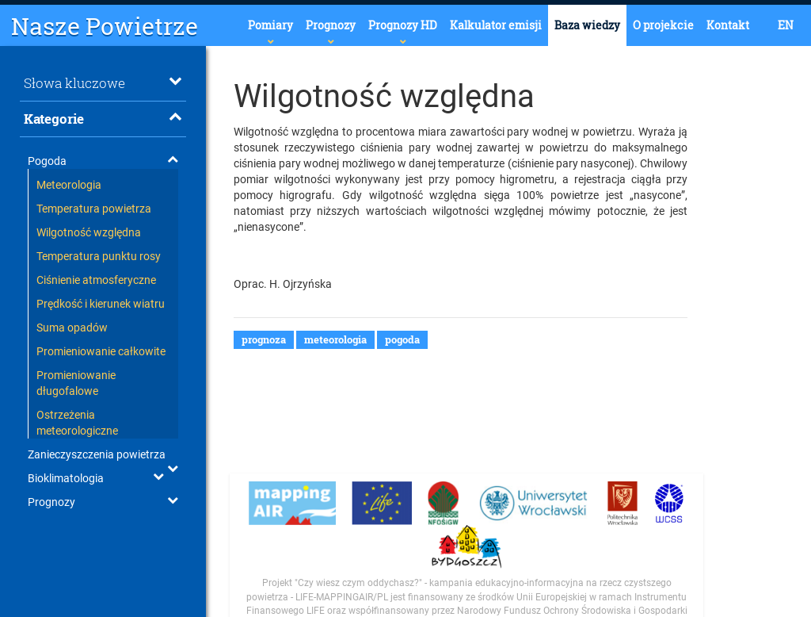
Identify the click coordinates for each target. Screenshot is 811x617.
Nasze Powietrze (104, 25)
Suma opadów (72, 327)
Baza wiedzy (587, 25)
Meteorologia (68, 184)
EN (786, 25)
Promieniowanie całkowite (101, 351)
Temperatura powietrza (93, 208)
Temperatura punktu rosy (98, 256)
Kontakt (727, 25)
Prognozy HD (402, 25)
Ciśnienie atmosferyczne (96, 280)
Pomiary (270, 25)
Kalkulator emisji (496, 25)
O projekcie (663, 25)
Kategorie (103, 118)
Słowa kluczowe (103, 83)
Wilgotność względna (88, 232)
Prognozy (331, 25)
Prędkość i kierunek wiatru (100, 303)
